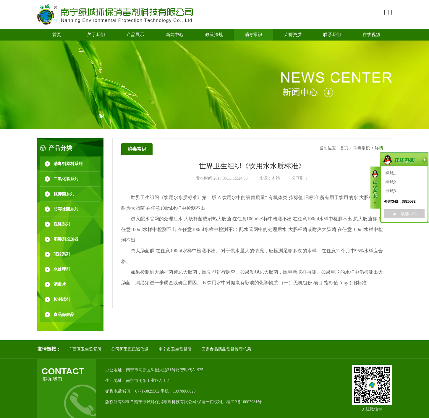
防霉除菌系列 (66, 209)
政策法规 (214, 34)
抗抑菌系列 (64, 194)
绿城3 (391, 187)
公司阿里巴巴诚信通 (129, 349)
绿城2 (391, 179)
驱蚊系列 (62, 254)
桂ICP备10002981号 (244, 402)
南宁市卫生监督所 (175, 349)
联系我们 (332, 34)
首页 (56, 34)
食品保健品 (64, 314)
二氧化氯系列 (66, 179)
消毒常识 (253, 34)
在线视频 (371, 34)
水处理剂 (62, 269)
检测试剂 (62, 299)
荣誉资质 (293, 34)
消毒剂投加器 (66, 239)
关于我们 (96, 34)
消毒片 (60, 284)
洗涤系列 (62, 224)
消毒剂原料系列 (68, 164)
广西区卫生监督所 (84, 349)
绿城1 (391, 170)
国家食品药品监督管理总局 (226, 349)
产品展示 (135, 34)
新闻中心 (175, 34)
